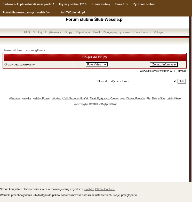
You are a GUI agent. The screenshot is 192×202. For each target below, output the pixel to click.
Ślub (6, 4)
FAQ (27, 32)
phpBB (87, 104)
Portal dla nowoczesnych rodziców (26, 12)
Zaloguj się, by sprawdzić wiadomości (126, 32)
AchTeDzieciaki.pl (73, 12)
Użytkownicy (53, 32)
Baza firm (121, 4)
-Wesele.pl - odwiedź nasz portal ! (31, 4)
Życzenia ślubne (144, 4)
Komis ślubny (101, 4)
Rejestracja (83, 32)
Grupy (68, 32)
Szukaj (37, 32)
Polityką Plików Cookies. (99, 189)
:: (161, 4)
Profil (96, 32)
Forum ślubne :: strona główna (24, 50)
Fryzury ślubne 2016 (72, 4)
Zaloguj (158, 32)
